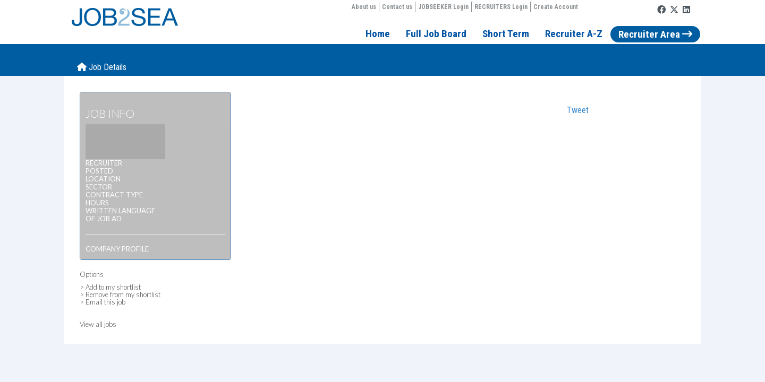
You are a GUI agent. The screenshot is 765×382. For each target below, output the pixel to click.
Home (378, 34)
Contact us (397, 7)
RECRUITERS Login (501, 7)
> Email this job (102, 302)
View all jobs (98, 324)
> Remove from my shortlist (120, 294)
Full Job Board (436, 34)
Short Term (505, 34)
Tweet (578, 110)
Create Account (555, 7)
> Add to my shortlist (110, 287)
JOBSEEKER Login (443, 7)
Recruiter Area (655, 34)
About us (364, 7)
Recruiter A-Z (573, 34)
